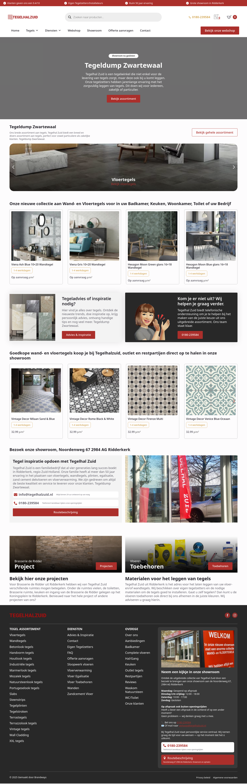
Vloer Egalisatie (78, 676)
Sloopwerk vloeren (80, 665)
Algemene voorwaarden (225, 777)
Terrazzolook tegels (23, 724)
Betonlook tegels (21, 647)
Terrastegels (18, 718)
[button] (13, 167)
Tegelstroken (19, 712)
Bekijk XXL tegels (200, 184)
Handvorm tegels (22, 653)
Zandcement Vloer (80, 694)
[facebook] (227, 615)
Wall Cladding (19, 735)
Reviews (130, 682)
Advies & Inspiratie (80, 635)
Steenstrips (17, 700)
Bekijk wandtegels (123, 184)
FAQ (70, 653)
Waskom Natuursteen (134, 690)
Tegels (30, 30)
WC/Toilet (132, 698)
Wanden (73, 688)
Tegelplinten (18, 706)
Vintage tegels (20, 729)
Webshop (74, 30)
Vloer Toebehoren (79, 682)
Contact (145, 30)
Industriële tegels (22, 665)
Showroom (94, 30)
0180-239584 (184, 722)
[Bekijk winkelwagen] (231, 17)
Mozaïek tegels (20, 676)
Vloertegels (17, 635)
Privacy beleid (203, 777)
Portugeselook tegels (24, 688)
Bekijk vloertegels (46, 184)
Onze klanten (134, 704)
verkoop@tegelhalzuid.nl (192, 726)
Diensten (51, 30)
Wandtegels (18, 641)
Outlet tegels (134, 671)
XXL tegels (17, 741)
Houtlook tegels (21, 659)
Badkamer (132, 647)
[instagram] (234, 615)
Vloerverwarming (79, 671)
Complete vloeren (137, 653)
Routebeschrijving (180, 758)
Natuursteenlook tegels (26, 682)
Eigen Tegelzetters (80, 647)
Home (15, 30)
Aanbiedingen (135, 641)
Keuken (130, 665)
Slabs (13, 694)
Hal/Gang (132, 659)
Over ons (131, 635)
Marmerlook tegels (23, 671)
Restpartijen (133, 676)
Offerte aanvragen (120, 30)
